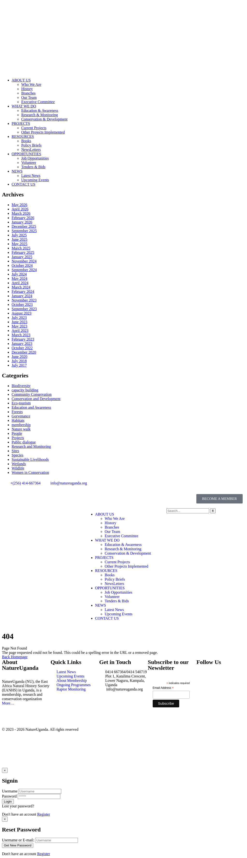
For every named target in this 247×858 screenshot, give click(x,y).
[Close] (5, 770)
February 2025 (23, 252)
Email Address (163, 688)
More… (8, 703)
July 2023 (19, 317)
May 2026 (19, 205)
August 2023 (21, 313)
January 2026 (22, 222)
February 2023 (23, 339)
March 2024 (21, 287)
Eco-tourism (21, 403)
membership (21, 425)
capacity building (25, 390)
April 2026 (20, 209)
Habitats (18, 420)
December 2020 (24, 352)
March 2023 (21, 335)
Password (9, 796)
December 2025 (24, 226)
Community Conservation (32, 394)
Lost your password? (18, 806)
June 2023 (19, 322)
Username (10, 791)
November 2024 (24, 261)
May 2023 (19, 326)
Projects (18, 438)
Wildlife (18, 468)
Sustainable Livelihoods (30, 459)
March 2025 (21, 248)
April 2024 (20, 283)
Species (17, 455)
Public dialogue (24, 442)
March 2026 (21, 213)
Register (43, 814)
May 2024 (19, 278)
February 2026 (23, 218)
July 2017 (19, 365)
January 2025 (22, 257)
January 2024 (22, 296)
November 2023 (24, 300)
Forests (17, 412)
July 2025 (19, 235)
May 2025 (19, 244)
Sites (15, 451)
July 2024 (19, 274)
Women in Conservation (30, 472)
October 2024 (22, 265)
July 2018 (19, 361)
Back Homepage (14, 657)
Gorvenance (21, 416)
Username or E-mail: (18, 840)
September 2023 (24, 309)
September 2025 (24, 231)
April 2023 (20, 330)
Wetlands (19, 464)
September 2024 (24, 270)
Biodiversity (21, 386)
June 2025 (19, 239)
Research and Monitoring (31, 446)
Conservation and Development (36, 399)
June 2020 (19, 357)
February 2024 (23, 291)
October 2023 (22, 304)
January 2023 (22, 344)
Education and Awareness (31, 407)
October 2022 (22, 348)
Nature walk (21, 429)
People (17, 433)
